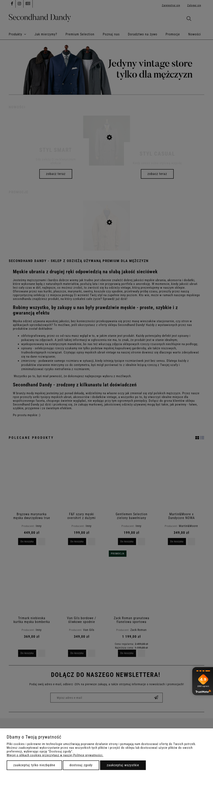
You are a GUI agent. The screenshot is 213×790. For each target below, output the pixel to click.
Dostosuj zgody (81, 765)
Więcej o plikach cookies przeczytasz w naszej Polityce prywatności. (55, 755)
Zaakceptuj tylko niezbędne (34, 765)
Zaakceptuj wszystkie (123, 765)
